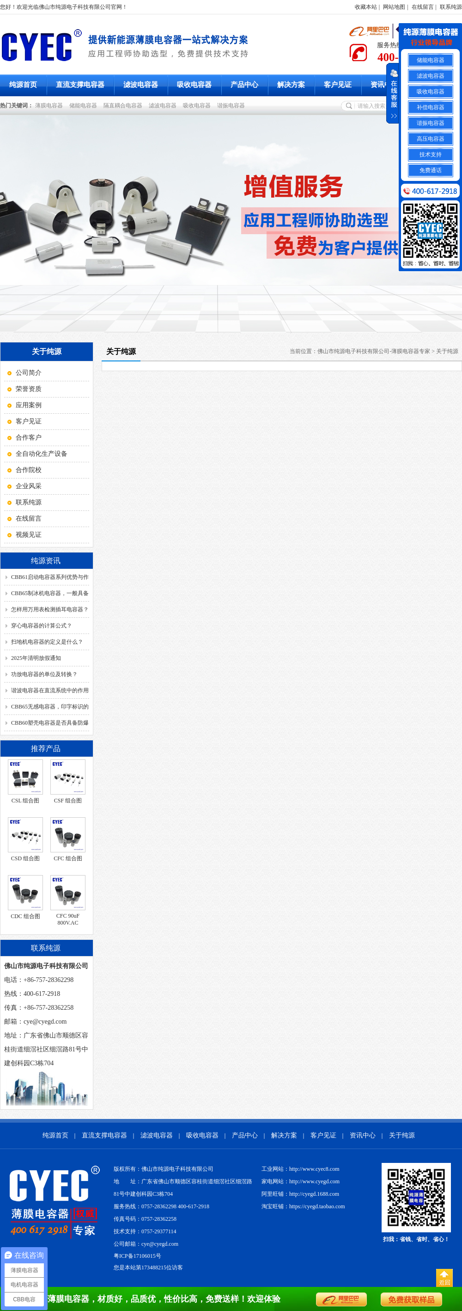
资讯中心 (384, 84)
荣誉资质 (29, 388)
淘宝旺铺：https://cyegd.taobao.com (303, 1206)
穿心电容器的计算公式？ (41, 625)
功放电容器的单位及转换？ (44, 674)
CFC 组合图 (68, 858)
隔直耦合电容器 (124, 105)
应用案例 (29, 405)
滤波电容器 (140, 84)
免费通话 (430, 170)
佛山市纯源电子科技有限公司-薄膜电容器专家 (373, 351)
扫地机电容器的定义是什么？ (47, 642)
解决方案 (291, 84)
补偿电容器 (430, 107)
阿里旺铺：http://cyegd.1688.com (300, 1194)
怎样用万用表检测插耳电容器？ (50, 609)
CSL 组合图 (26, 800)
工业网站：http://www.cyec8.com (300, 1169)
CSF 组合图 (68, 800)
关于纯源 (447, 351)
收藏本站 (366, 7)
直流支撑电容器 (80, 84)
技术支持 (430, 154)
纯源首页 (23, 84)
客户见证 (338, 84)
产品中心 (244, 84)
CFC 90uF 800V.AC (67, 919)
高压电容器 (430, 139)
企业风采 (29, 486)
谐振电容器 (232, 105)
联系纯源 (451, 7)
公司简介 (29, 372)
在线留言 (423, 7)
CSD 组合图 (25, 858)
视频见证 (29, 534)
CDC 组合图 (25, 916)
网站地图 (394, 7)
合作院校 (29, 469)
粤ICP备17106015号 (137, 1256)
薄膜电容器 (50, 105)
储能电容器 (84, 105)
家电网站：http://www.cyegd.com (300, 1181)
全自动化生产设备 (41, 453)
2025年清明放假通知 (36, 658)
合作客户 (29, 437)
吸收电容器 (194, 84)
